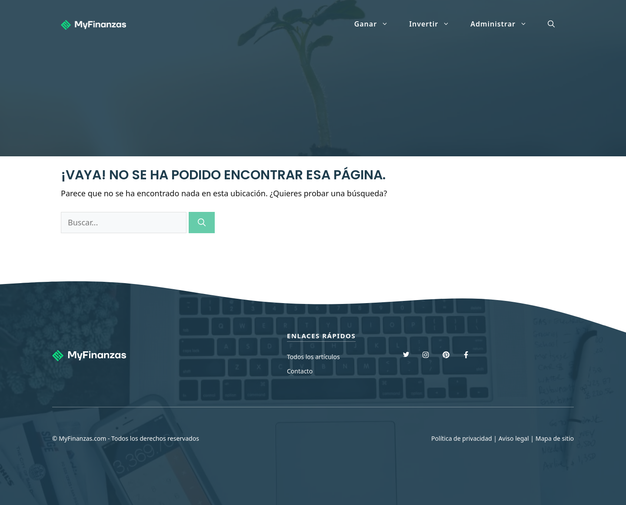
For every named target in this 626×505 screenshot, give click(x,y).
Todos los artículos (313, 357)
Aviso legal (514, 438)
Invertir (434, 24)
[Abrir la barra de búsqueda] (551, 24)
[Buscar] (202, 222)
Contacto (300, 371)
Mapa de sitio (555, 438)
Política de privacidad (461, 438)
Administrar (503, 24)
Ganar (376, 24)
